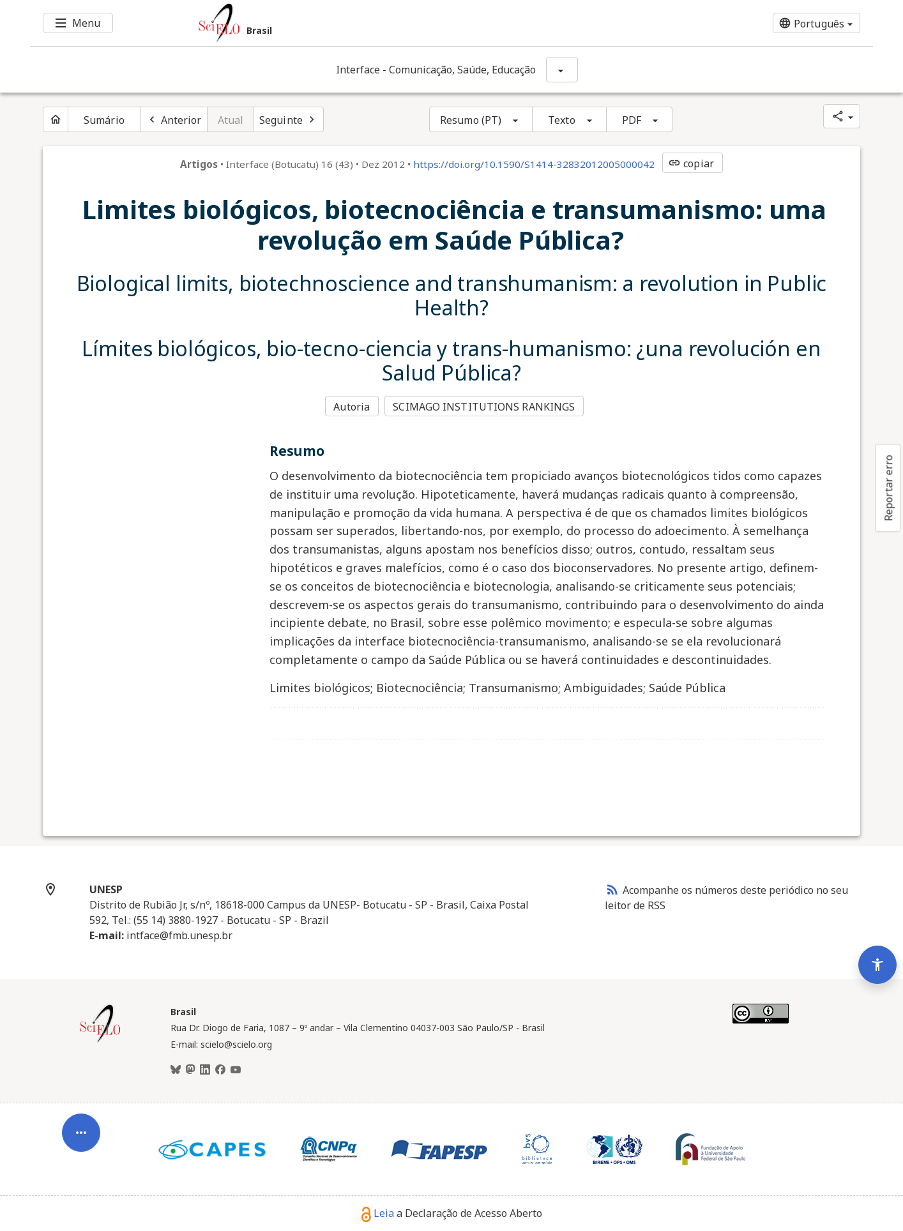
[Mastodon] (190, 1069)
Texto (561, 120)
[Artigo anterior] (174, 119)
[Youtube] (236, 1069)
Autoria (351, 406)
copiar (691, 163)
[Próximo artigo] (289, 119)
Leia (377, 1212)
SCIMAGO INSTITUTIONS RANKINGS (485, 406)
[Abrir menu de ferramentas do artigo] (81, 1128)
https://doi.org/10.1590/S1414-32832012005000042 (534, 164)
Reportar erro (888, 488)
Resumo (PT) (470, 120)
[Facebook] (220, 1069)
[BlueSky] (176, 1069)
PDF (631, 120)
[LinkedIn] (205, 1069)
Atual (231, 120)
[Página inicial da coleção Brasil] (100, 1039)
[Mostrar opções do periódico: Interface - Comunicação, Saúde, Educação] (562, 69)
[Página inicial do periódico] (55, 119)
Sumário (104, 120)
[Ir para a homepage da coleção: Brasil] (381, 23)
